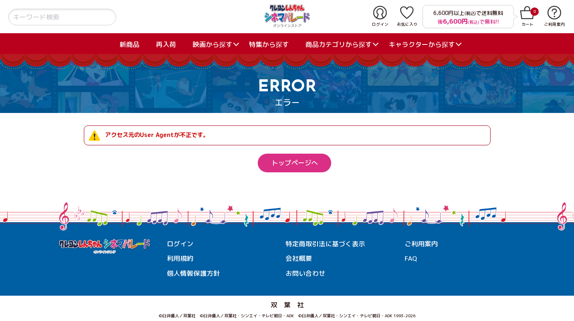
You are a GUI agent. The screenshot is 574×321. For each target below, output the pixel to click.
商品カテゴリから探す (338, 44)
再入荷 (166, 44)
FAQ (411, 258)
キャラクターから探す (421, 44)
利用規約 (180, 258)
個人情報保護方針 (193, 273)
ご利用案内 (421, 243)
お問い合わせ (305, 273)
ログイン (180, 243)
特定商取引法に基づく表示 (325, 243)
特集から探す (269, 44)
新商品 (129, 44)
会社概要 (299, 258)
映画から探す (212, 44)
